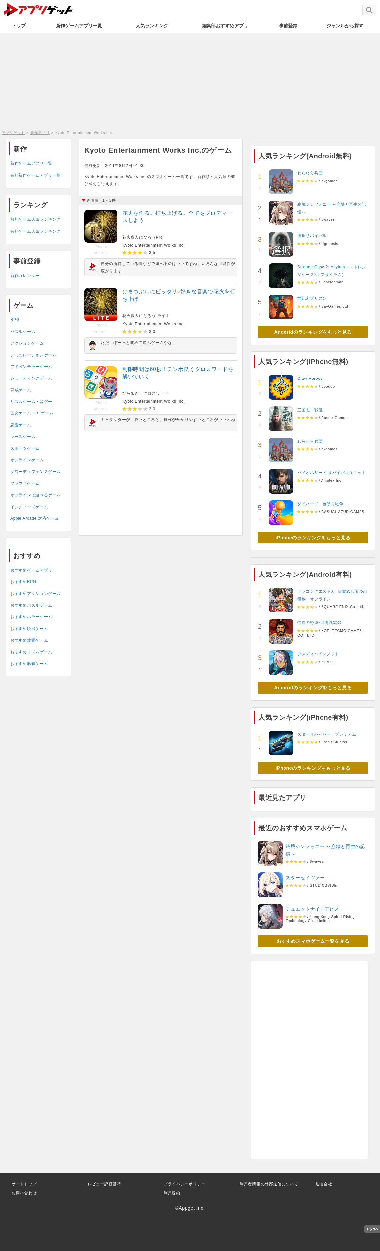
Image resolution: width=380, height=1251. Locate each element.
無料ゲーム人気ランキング (35, 219)
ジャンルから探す (344, 25)
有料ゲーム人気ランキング (35, 231)
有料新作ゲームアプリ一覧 (35, 175)
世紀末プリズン (312, 298)
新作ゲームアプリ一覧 (79, 25)
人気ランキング (152, 25)
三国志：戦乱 (310, 410)
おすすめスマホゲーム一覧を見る (313, 941)
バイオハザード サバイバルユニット (331, 472)
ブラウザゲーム (25, 483)
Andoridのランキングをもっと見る (313, 332)
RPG (14, 319)
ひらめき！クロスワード (145, 393)
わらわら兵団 (310, 173)
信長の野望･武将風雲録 (319, 622)
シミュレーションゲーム (33, 355)
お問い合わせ (24, 1193)
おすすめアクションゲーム (35, 593)
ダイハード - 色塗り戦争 (320, 504)
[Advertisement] (190, 81)
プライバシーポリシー (185, 1184)
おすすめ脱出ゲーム (29, 628)
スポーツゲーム (25, 448)
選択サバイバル (312, 235)
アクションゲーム (27, 343)
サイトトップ (24, 1184)
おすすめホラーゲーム (31, 616)
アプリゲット (13, 133)
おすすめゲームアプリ (31, 570)
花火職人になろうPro (142, 237)
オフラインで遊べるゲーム (35, 495)
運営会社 (324, 1184)
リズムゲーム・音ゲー (31, 401)
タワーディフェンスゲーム (35, 471)
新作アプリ (40, 133)
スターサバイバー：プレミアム (326, 734)
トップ (19, 25)
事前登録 (288, 25)
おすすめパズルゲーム (31, 605)
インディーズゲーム (29, 507)
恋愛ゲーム (20, 425)
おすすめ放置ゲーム (29, 640)
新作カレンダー (25, 275)
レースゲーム (22, 436)
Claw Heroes (310, 378)
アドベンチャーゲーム (31, 366)
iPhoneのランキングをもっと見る (312, 537)
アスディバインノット (318, 654)
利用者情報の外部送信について (269, 1184)
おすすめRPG (23, 581)
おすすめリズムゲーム (31, 652)
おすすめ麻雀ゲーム (29, 663)
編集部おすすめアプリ (225, 25)
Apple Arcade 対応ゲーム (34, 518)
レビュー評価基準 (104, 1184)
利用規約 (172, 1193)
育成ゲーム (20, 390)
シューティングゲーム (31, 378)
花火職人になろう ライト (146, 315)
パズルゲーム (22, 331)
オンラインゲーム (27, 460)
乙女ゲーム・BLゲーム (31, 413)
